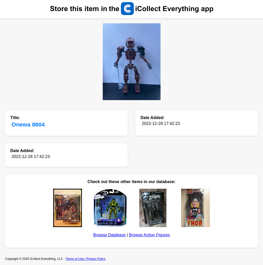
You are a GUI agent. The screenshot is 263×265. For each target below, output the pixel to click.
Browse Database (109, 235)
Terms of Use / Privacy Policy (85, 259)
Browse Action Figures (149, 235)
